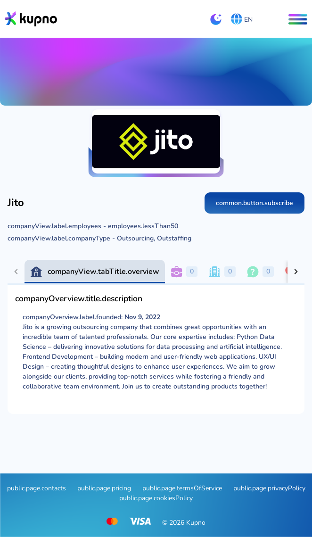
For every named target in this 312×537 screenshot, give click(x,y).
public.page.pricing (104, 488)
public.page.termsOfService (182, 488)
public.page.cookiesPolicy (156, 498)
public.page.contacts (36, 488)
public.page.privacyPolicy (269, 488)
